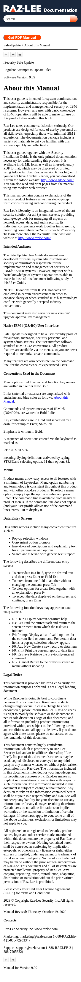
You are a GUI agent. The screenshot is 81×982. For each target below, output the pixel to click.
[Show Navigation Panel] (75, 7)
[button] (74, 18)
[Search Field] (40, 18)
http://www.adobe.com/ (57, 180)
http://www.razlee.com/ (34, 238)
